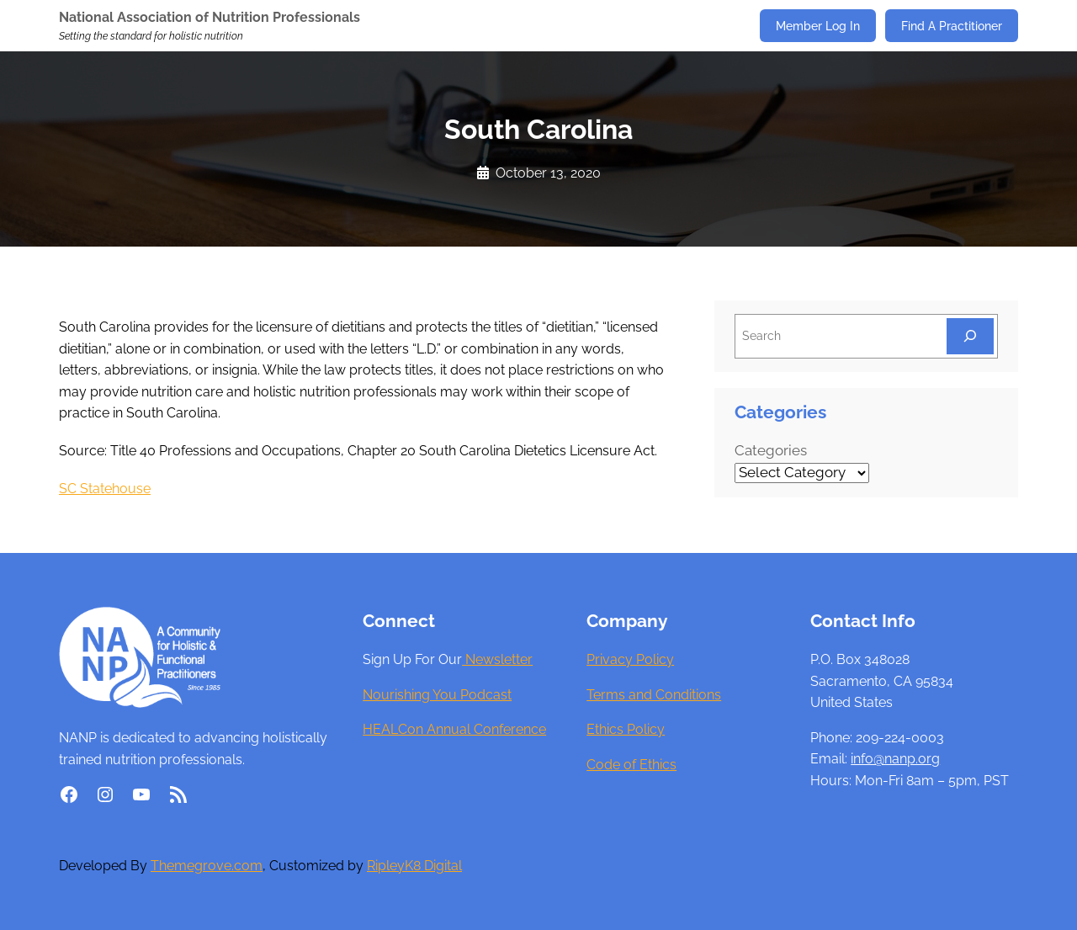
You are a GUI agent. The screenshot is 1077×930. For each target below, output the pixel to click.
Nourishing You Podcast (437, 695)
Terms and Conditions (653, 695)
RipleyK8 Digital (414, 866)
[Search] (970, 336)
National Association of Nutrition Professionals (209, 17)
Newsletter (497, 659)
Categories (771, 450)
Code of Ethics (631, 765)
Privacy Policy (630, 659)
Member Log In (818, 26)
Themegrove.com (207, 866)
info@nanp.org (895, 759)
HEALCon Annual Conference (454, 729)
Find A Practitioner (951, 26)
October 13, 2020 (548, 173)
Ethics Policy (625, 729)
